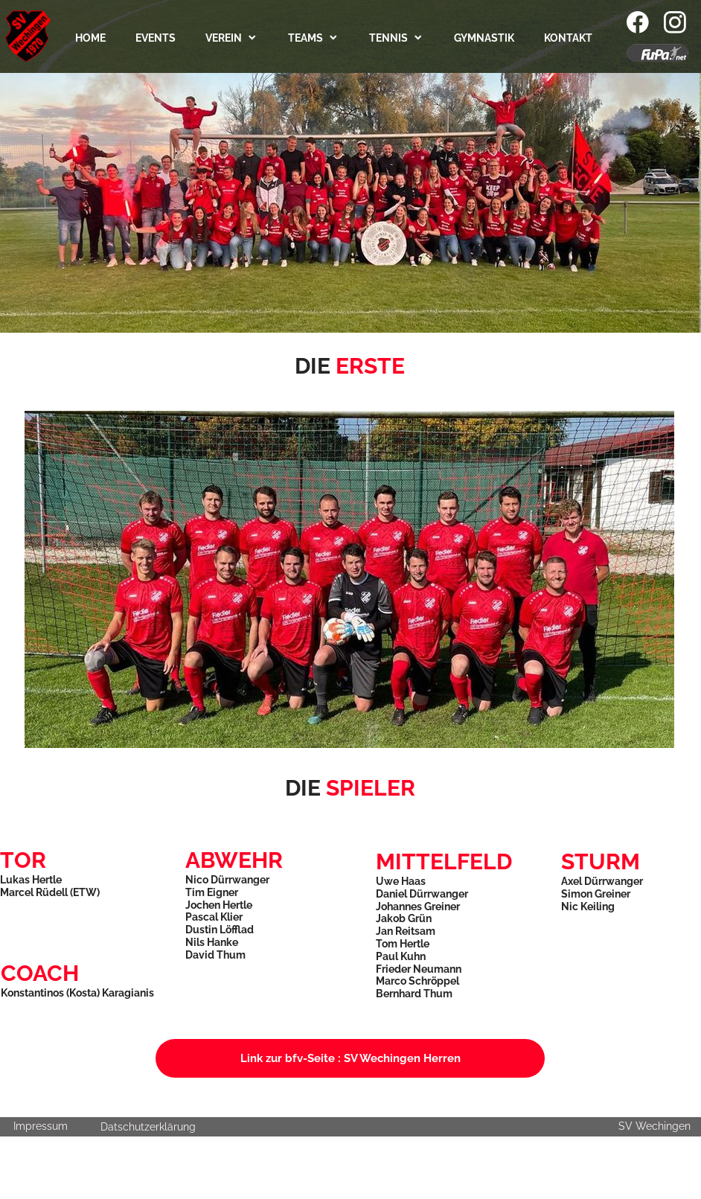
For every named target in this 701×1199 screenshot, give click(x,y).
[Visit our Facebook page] (638, 22)
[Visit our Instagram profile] (675, 22)
